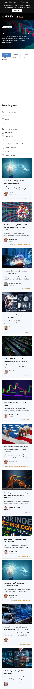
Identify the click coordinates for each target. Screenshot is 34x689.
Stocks (7, 151)
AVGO (18, 198)
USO (27, 198)
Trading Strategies (10, 155)
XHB (24, 600)
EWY (17, 244)
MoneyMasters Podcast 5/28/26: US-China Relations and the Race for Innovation (16, 449)
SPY (29, 466)
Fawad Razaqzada (15, 327)
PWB (29, 376)
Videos (7, 119)
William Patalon (14, 507)
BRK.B (27, 600)
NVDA (27, 288)
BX (21, 198)
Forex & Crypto (9, 136)
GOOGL (23, 198)
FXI (17, 466)
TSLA (27, 466)
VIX (27, 688)
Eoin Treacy (13, 551)
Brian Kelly (12, 371)
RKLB (24, 644)
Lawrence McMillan (15, 683)
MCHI (29, 244)
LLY (17, 600)
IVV (21, 244)
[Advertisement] (17, 80)
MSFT (23, 556)
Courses (7, 123)
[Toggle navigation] (30, 16)
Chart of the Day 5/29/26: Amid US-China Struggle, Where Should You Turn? (16, 227)
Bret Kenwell (13, 415)
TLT (22, 600)
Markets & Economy (10, 147)
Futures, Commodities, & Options (14, 140)
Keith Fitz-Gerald (15, 283)
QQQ (29, 420)
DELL (29, 198)
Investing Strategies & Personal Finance (16, 144)
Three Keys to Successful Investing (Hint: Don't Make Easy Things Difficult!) (16, 495)
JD (21, 466)
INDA (19, 244)
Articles (7, 115)
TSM (24, 244)
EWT (15, 244)
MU (29, 288)
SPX (29, 332)
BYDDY (10, 466)
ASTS (29, 644)
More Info (17, 11)
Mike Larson (13, 193)
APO (16, 198)
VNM (26, 244)
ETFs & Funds (8, 132)
